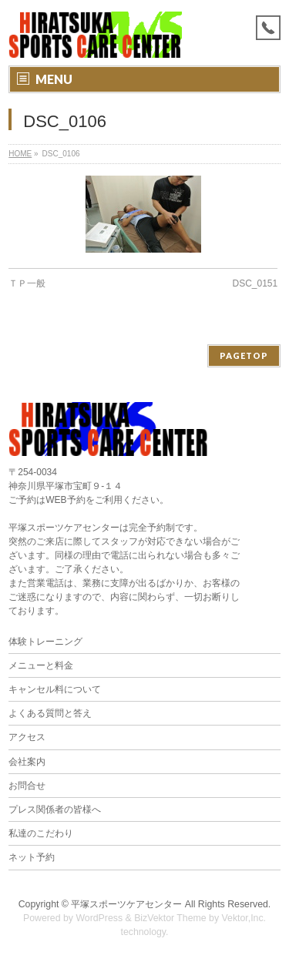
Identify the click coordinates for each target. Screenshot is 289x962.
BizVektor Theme (170, 918)
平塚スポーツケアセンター (126, 904)
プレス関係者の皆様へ (54, 809)
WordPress (99, 918)
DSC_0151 (255, 283)
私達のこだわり (40, 833)
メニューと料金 (40, 665)
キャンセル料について (54, 689)
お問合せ (26, 785)
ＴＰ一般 (26, 283)
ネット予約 (31, 857)
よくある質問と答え (50, 713)
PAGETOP (244, 355)
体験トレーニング (45, 641)
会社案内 (26, 761)
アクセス (26, 737)
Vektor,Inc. (244, 918)
